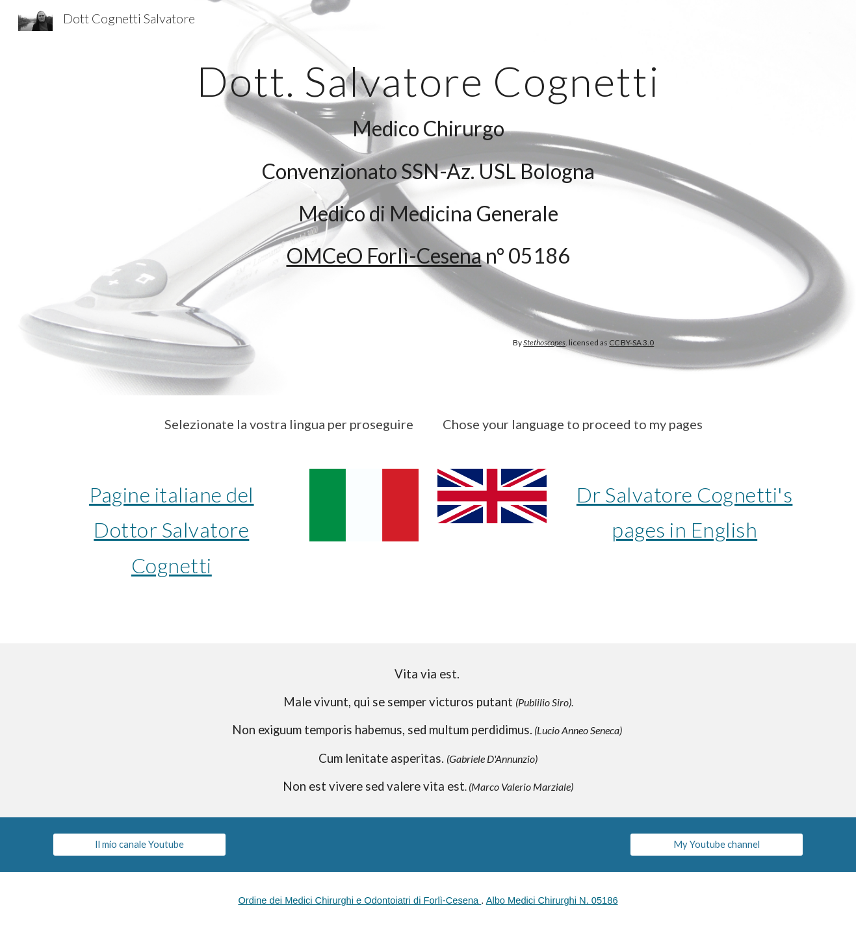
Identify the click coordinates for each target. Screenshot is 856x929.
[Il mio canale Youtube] (139, 845)
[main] (428, 160)
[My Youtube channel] (716, 845)
